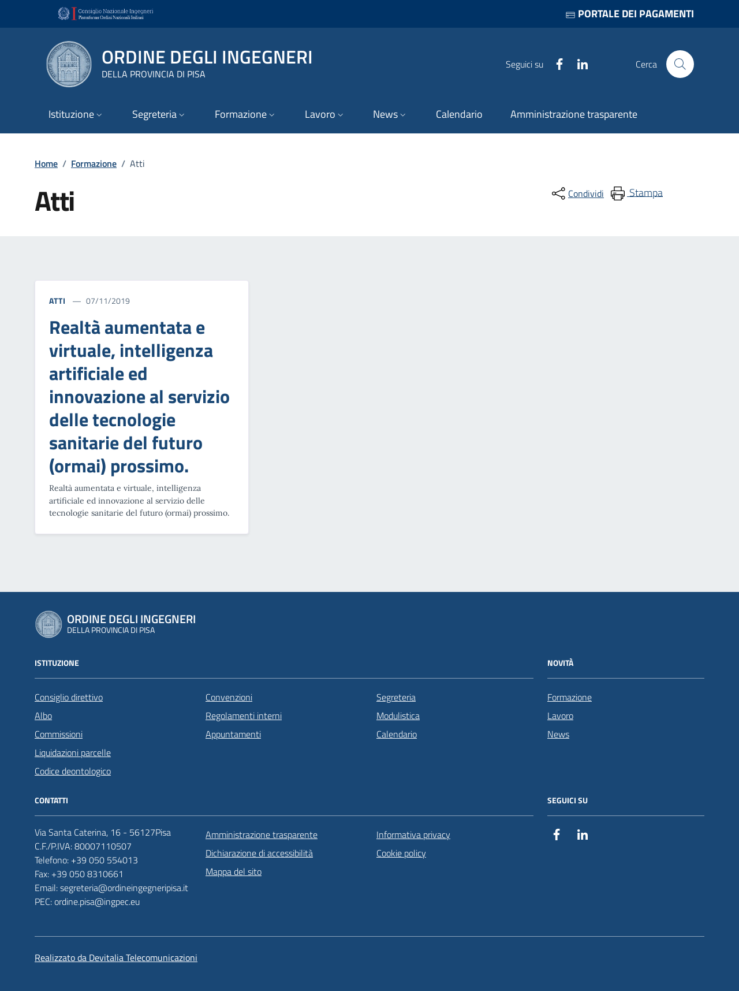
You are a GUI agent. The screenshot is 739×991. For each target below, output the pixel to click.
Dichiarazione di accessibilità (259, 853)
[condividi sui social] (576, 193)
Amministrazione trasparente (262, 834)
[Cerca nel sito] (680, 64)
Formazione (94, 163)
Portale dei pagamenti (629, 13)
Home (46, 163)
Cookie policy (401, 853)
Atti (57, 301)
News (558, 734)
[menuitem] (636, 193)
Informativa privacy (413, 834)
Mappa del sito (234, 871)
